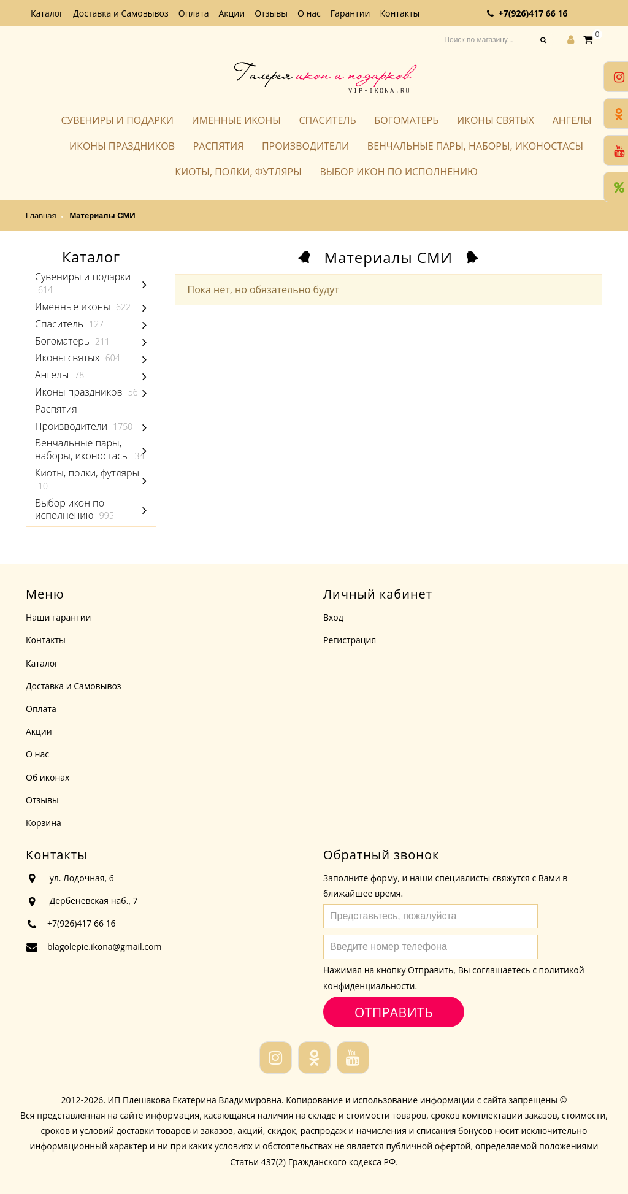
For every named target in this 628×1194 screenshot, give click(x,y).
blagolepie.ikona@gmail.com (104, 946)
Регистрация (349, 640)
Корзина (43, 823)
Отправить (393, 1012)
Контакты (399, 13)
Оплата (193, 13)
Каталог (47, 13)
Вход (333, 617)
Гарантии (350, 13)
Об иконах (47, 777)
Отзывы (271, 13)
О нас (309, 13)
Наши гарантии (58, 617)
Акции (232, 13)
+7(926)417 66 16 (533, 13)
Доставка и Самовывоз (121, 13)
